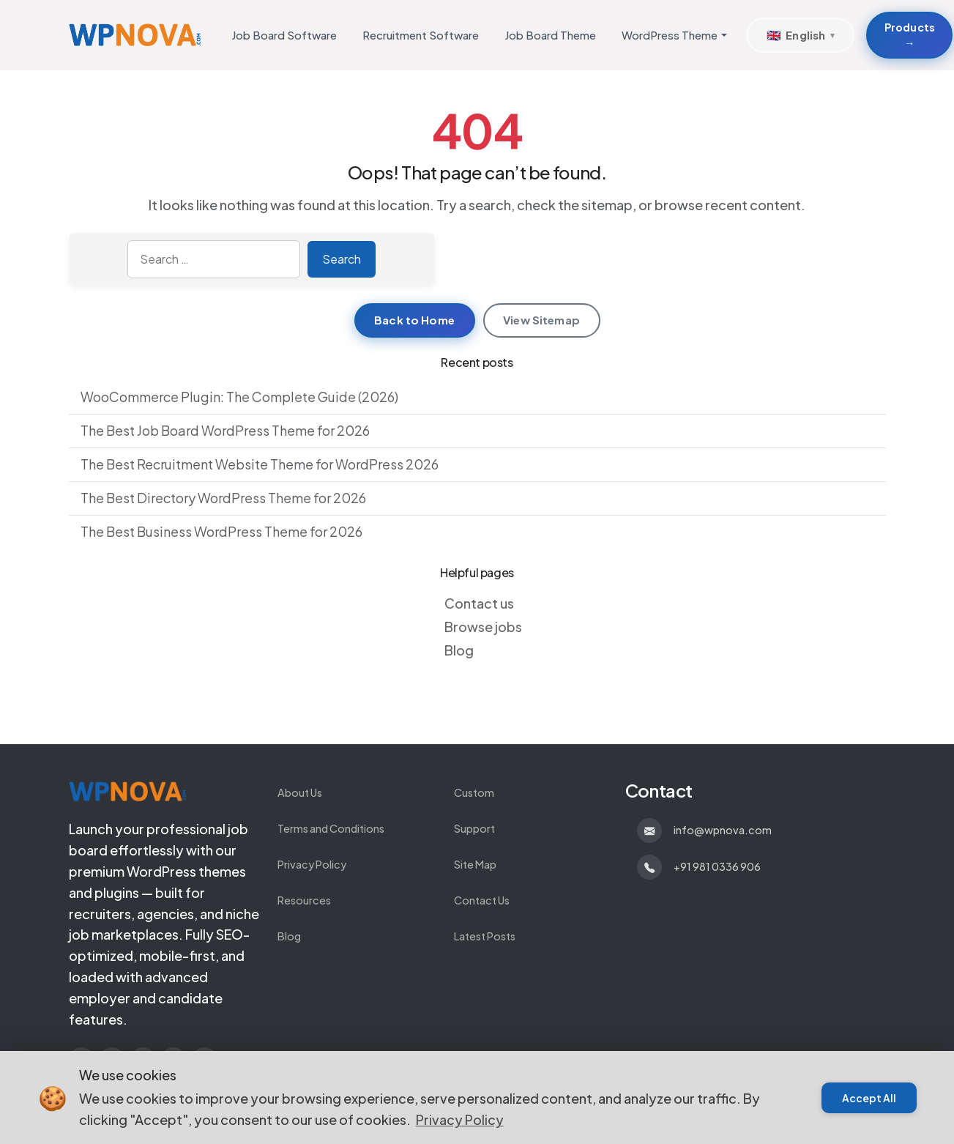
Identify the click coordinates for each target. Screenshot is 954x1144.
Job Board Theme (550, 35)
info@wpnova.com (723, 829)
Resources (304, 900)
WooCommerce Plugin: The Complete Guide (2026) (239, 396)
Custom (474, 792)
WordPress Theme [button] (670, 35)
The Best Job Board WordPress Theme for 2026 (225, 430)
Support (474, 828)
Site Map (475, 864)
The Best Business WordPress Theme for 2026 (221, 531)
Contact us (479, 603)
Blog (459, 650)
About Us (299, 792)
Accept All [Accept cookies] (869, 1097)
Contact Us (482, 900)
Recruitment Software (420, 35)
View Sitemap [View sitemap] (541, 320)
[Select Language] (800, 35)
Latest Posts (484, 936)
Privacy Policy (311, 864)
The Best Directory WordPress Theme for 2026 (223, 497)
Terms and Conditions (330, 828)
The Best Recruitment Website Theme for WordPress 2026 (260, 464)
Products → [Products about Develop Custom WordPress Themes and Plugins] (909, 35)
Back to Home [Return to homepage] (414, 320)
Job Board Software (284, 35)
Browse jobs (483, 626)
